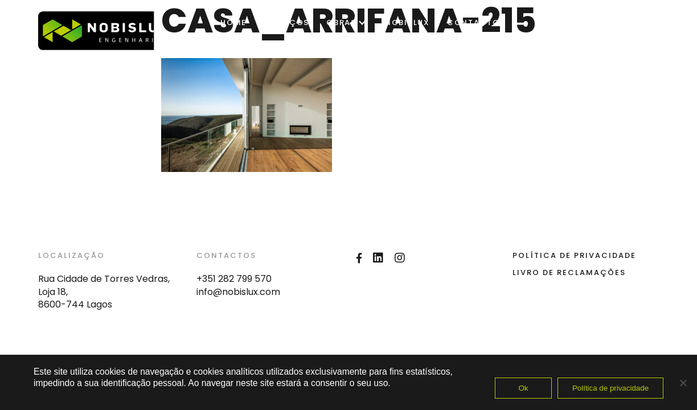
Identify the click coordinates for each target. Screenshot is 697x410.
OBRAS (341, 22)
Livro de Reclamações (569, 272)
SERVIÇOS (286, 22)
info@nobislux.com (238, 291)
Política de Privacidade (574, 255)
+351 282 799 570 (234, 278)
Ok (523, 388)
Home (233, 22)
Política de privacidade (610, 388)
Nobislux (407, 22)
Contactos (476, 22)
